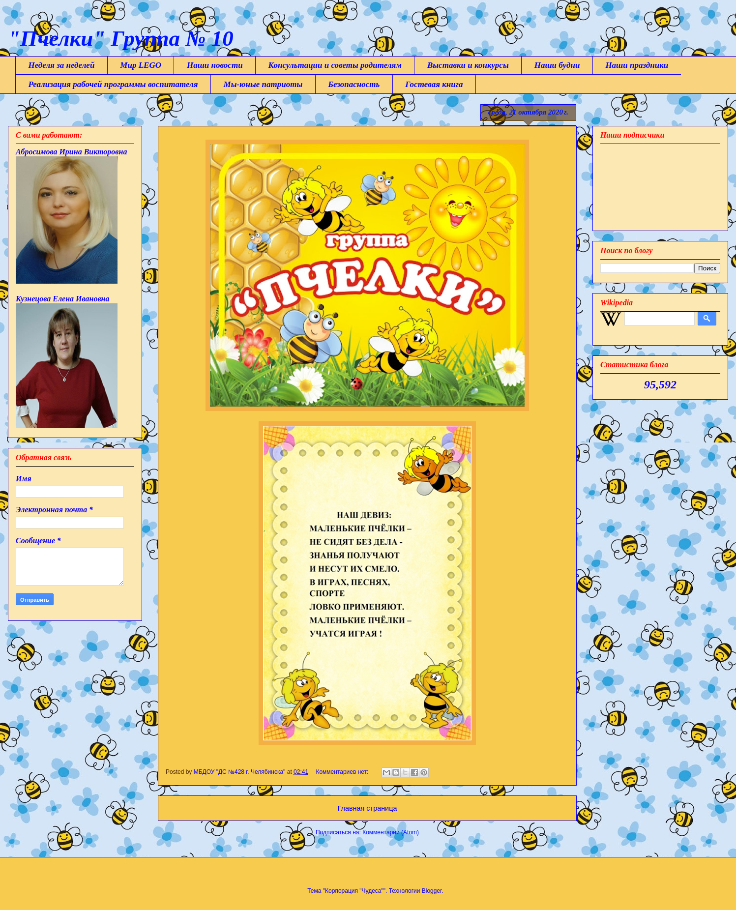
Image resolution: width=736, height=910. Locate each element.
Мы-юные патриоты (263, 84)
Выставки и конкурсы (468, 65)
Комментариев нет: (343, 771)
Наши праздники (636, 65)
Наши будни (557, 65)
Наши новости (215, 65)
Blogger (432, 890)
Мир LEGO (140, 65)
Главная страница (367, 808)
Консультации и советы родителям (335, 65)
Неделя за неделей (62, 65)
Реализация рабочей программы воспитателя (113, 84)
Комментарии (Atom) (390, 832)
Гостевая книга (434, 84)
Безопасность (354, 84)
